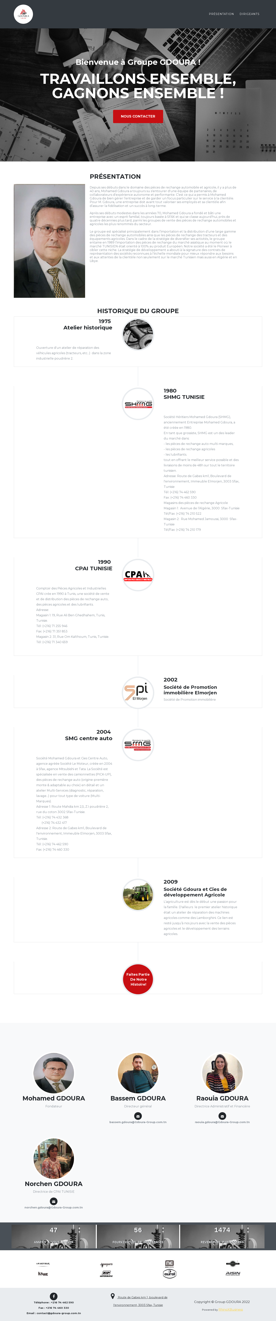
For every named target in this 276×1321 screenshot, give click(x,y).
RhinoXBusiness (231, 1309)
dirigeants (250, 14)
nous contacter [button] (138, 116)
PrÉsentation (221, 14)
